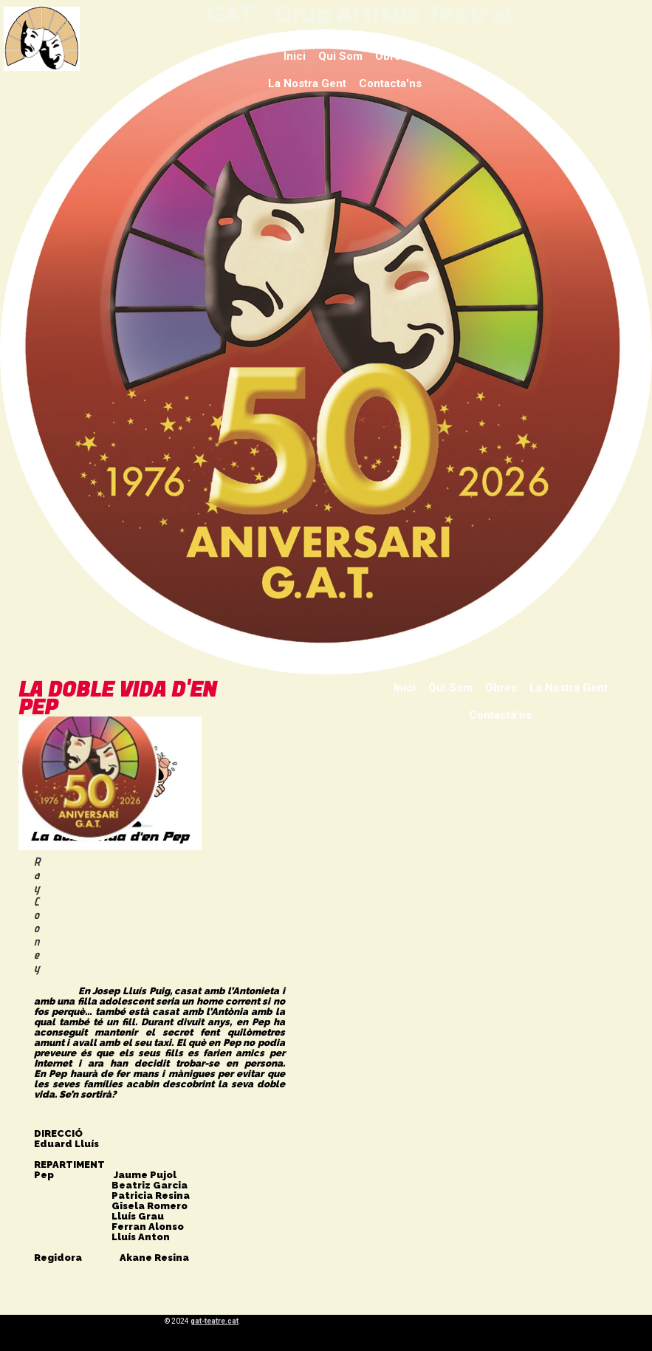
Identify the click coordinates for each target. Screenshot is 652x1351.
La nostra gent (307, 83)
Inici (295, 56)
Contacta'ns (390, 83)
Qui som (340, 56)
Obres (391, 56)
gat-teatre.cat (215, 1321)
